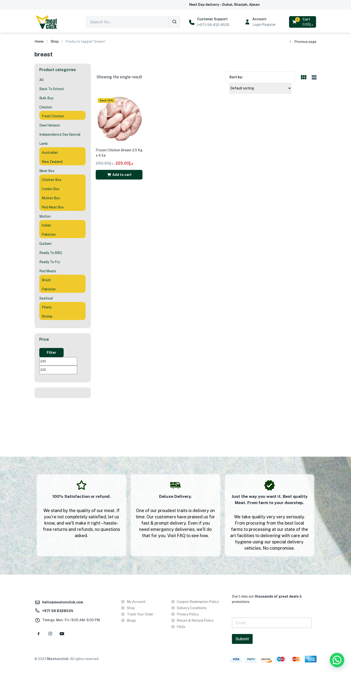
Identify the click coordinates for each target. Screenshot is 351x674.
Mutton (45, 216)
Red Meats (47, 271)
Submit (242, 638)
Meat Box (46, 171)
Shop (55, 41)
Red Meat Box (53, 207)
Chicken (45, 107)
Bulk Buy (46, 98)
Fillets (47, 307)
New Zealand (52, 162)
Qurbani (45, 244)
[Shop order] (260, 88)
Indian (46, 225)
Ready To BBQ (50, 253)
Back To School (51, 89)
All (41, 80)
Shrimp (47, 316)
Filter (51, 352)
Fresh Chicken (53, 116)
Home (39, 41)
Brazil (46, 280)
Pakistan (49, 234)
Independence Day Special (60, 134)
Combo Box (51, 189)
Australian (50, 152)
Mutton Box (51, 198)
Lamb (43, 144)
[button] (303, 22)
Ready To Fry (49, 262)
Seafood (46, 298)
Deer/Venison (49, 125)
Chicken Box (51, 180)
